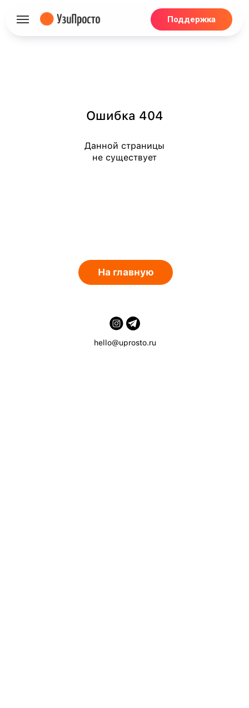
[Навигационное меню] (23, 19)
